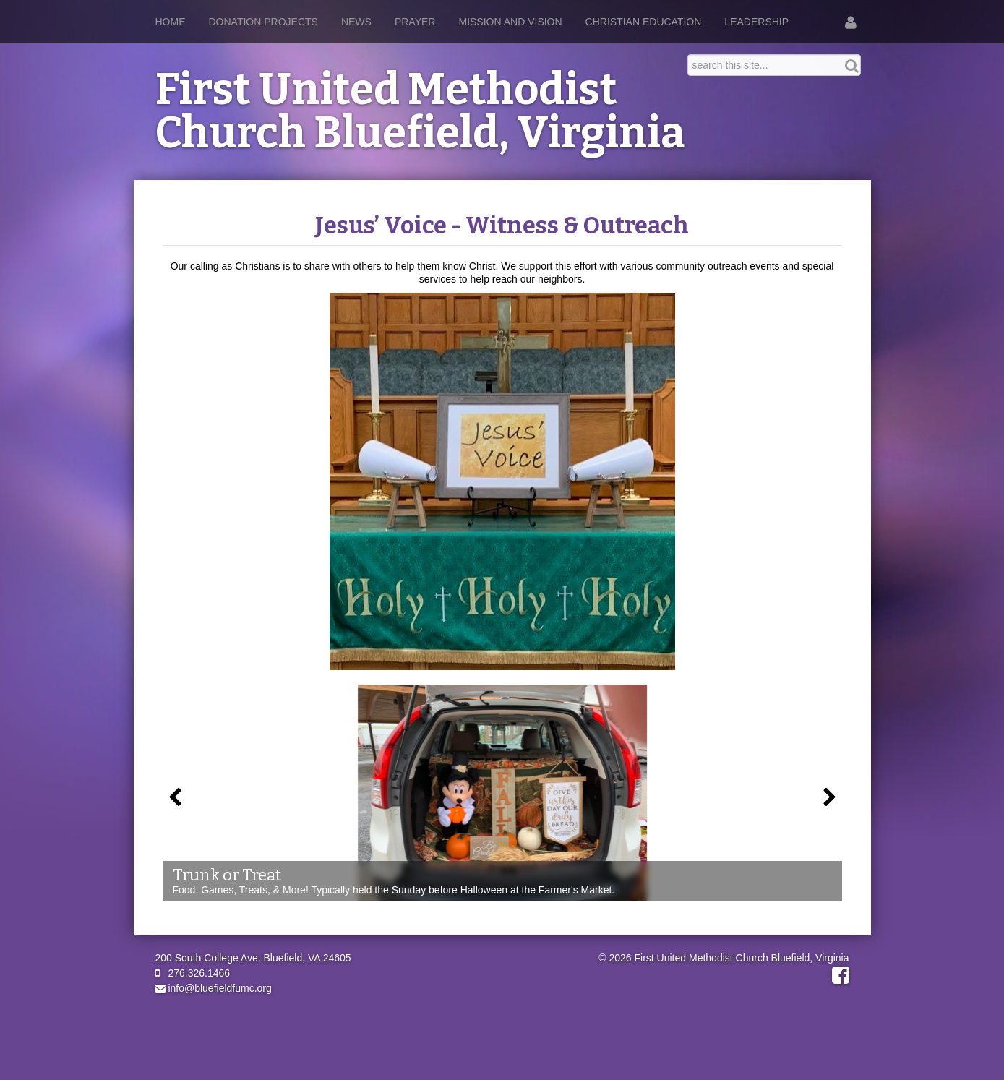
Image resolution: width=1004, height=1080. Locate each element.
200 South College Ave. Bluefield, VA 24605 (253, 958)
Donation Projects (263, 21)
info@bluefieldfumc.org (213, 988)
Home (170, 21)
